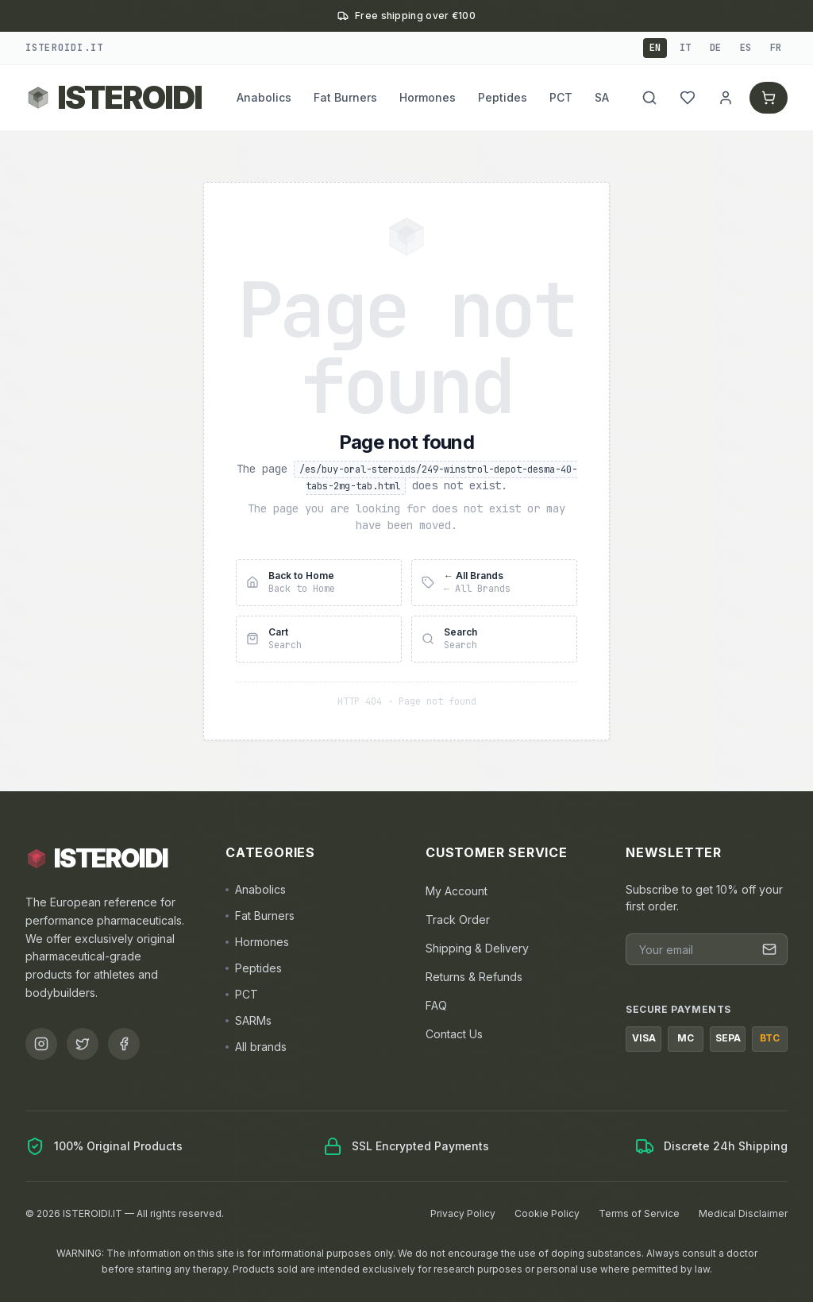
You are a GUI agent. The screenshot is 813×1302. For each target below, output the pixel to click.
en (655, 47)
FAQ (436, 1005)
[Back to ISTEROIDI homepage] (113, 98)
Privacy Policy (462, 1213)
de (715, 47)
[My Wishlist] (686, 97)
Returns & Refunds (474, 976)
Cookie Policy (547, 1213)
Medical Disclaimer (743, 1213)
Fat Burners (345, 97)
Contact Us (454, 1034)
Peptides (502, 97)
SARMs (248, 1020)
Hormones (427, 97)
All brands (256, 1046)
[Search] (648, 97)
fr (775, 47)
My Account (456, 891)
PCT (560, 97)
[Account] (724, 97)
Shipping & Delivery (477, 948)
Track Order (458, 919)
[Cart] (768, 98)
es (745, 47)
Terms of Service (639, 1213)
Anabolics (264, 97)
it (685, 47)
